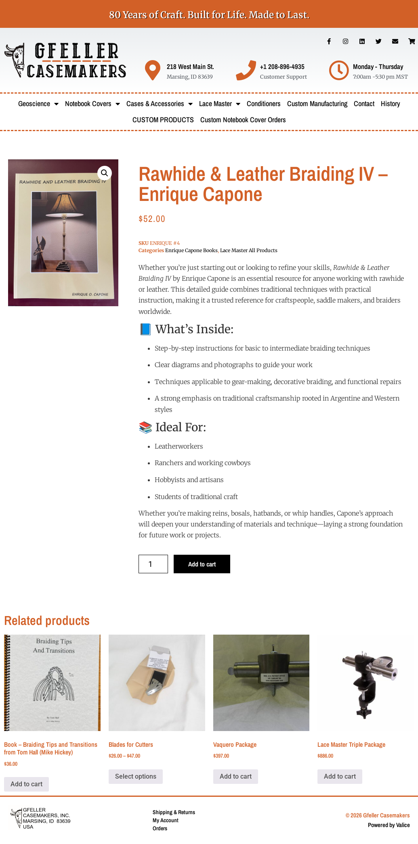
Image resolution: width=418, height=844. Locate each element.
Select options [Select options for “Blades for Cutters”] (135, 776)
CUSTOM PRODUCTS (163, 120)
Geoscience (38, 103)
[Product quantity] (153, 564)
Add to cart (202, 564)
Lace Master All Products (248, 250)
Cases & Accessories (159, 103)
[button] (104, 173)
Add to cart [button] (26, 784)
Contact (364, 103)
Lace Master (219, 103)
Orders (160, 828)
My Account (166, 820)
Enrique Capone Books (191, 250)
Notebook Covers (92, 103)
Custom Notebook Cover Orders (243, 120)
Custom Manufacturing (317, 103)
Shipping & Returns (174, 812)
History (390, 103)
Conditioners (264, 103)
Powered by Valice (389, 825)
